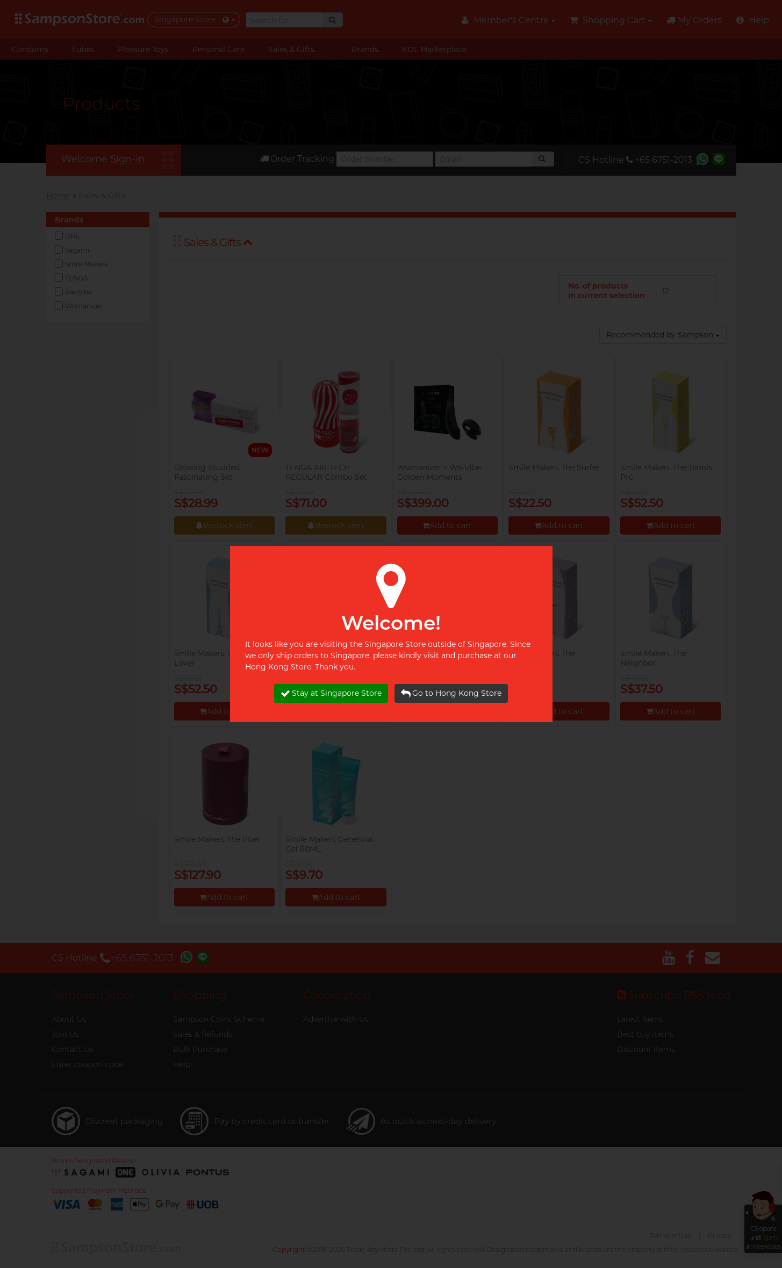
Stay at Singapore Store (331, 693)
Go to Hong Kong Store (451, 693)
